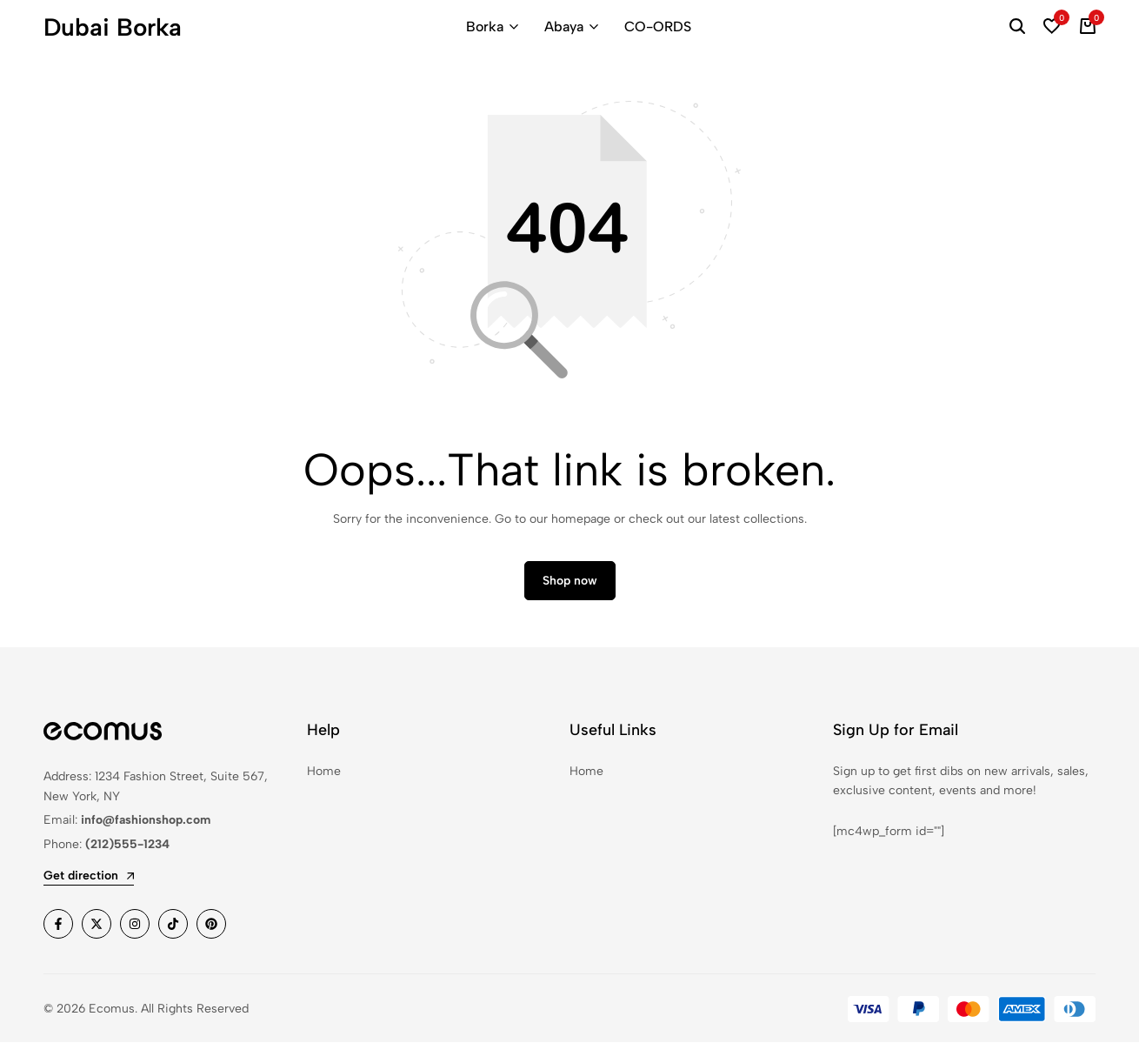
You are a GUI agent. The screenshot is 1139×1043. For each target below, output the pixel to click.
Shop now (570, 581)
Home (324, 771)
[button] (1052, 27)
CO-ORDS (657, 26)
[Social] (58, 924)
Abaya (563, 26)
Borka (484, 26)
